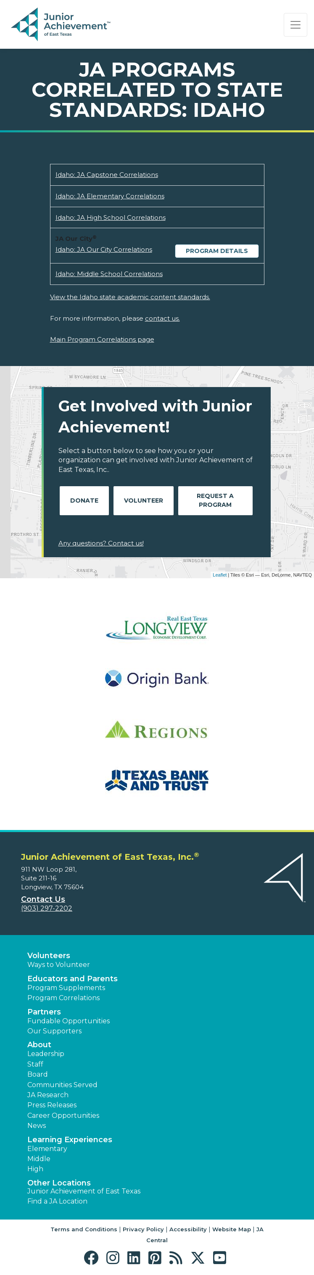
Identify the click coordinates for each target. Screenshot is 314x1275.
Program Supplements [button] (66, 988)
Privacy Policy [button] (143, 1229)
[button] (93, 1258)
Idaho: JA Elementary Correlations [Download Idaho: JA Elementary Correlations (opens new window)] (109, 196)
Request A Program (215, 500)
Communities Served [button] (62, 1085)
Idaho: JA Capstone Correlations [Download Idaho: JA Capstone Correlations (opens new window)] (106, 175)
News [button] (36, 1126)
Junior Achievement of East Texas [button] (83, 1191)
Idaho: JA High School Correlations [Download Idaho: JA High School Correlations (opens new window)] (110, 217)
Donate (84, 500)
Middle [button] (38, 1159)
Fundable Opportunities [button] (68, 1021)
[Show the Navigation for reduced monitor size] (295, 25)
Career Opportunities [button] (63, 1116)
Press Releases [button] (52, 1105)
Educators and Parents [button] (72, 979)
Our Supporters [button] (54, 1031)
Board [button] (37, 1074)
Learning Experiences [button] (69, 1139)
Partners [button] (44, 1012)
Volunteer (143, 500)
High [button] (35, 1169)
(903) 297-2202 (46, 908)
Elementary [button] (47, 1149)
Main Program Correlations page (102, 339)
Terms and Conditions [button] (83, 1229)
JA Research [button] (48, 1095)
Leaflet (220, 574)
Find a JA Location (57, 1201)
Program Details (217, 251)
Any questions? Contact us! (101, 543)
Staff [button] (35, 1064)
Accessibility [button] (188, 1229)
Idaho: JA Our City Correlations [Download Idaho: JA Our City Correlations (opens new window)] (103, 249)
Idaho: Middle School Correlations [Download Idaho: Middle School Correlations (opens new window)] (109, 274)
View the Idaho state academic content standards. (130, 297)
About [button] (39, 1044)
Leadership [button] (45, 1054)
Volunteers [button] (48, 955)
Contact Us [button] (43, 899)
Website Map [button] (231, 1229)
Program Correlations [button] (63, 998)
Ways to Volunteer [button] (58, 965)
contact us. (162, 318)
